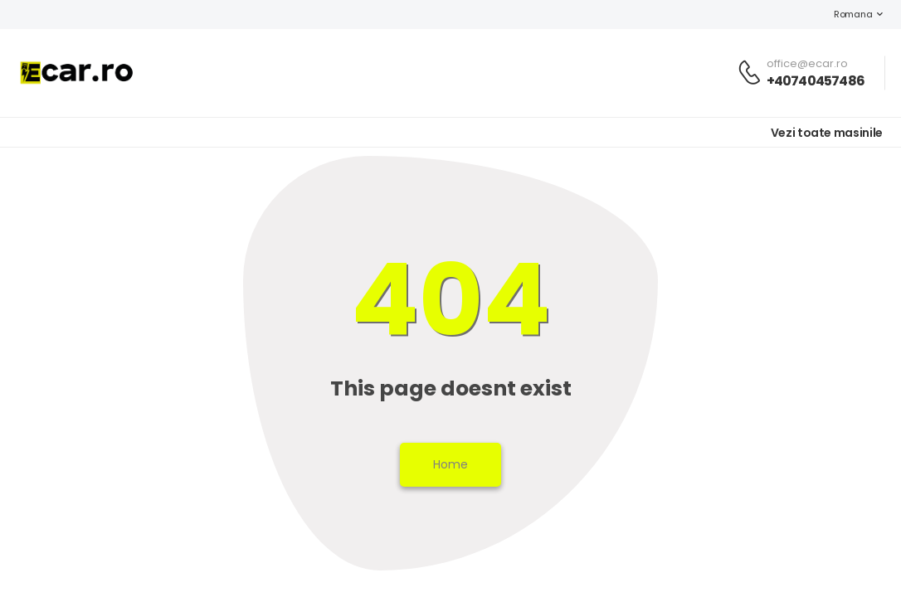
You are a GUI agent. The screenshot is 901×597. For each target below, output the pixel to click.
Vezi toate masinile (827, 132)
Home (450, 464)
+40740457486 (815, 80)
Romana (844, 14)
